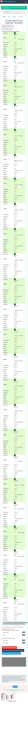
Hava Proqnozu (6, 11)
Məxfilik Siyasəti (14, 691)
